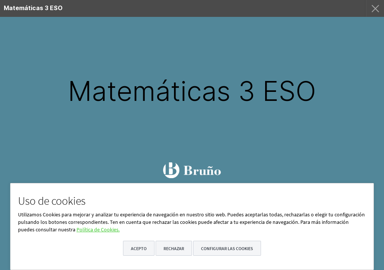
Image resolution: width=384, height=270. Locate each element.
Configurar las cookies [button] (227, 248)
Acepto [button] (139, 248)
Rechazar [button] (174, 248)
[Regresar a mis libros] (374, 8)
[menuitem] (161, 8)
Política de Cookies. (98, 229)
